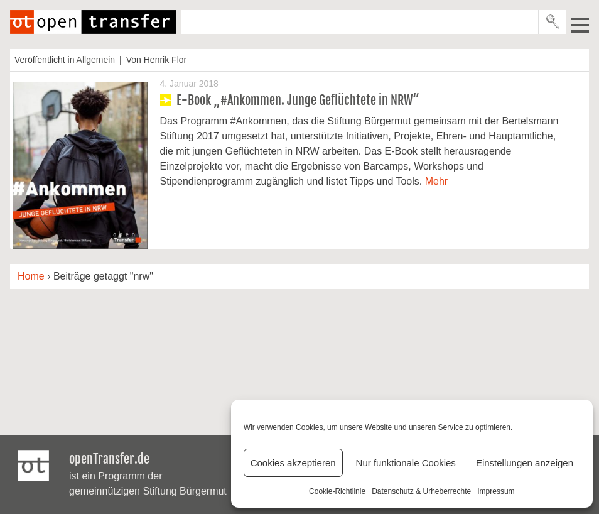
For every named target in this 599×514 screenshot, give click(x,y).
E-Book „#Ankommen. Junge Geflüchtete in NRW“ (297, 100)
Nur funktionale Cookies (406, 462)
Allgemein (96, 60)
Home (31, 276)
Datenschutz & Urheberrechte (421, 491)
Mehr (436, 181)
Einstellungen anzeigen (524, 462)
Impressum (495, 491)
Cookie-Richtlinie (337, 491)
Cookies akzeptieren (293, 462)
